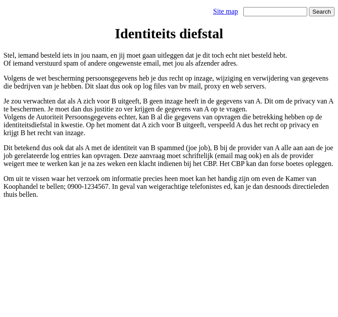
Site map (225, 11)
